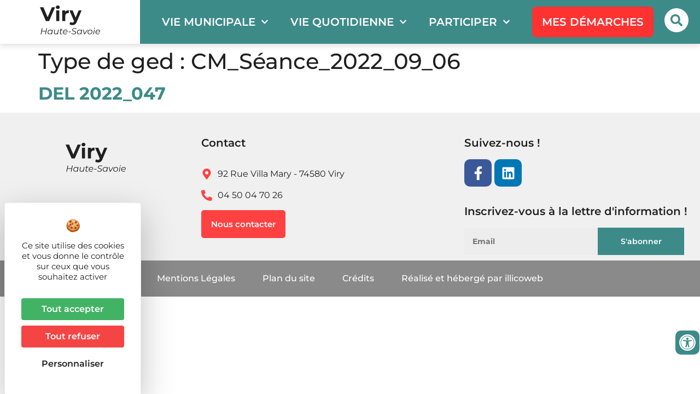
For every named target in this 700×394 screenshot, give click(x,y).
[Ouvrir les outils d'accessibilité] (687, 343)
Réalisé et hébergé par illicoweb (472, 278)
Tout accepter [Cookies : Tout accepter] (73, 309)
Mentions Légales (196, 278)
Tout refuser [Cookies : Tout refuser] (72, 336)
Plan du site (288, 278)
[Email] (543, 241)
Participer (469, 22)
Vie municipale (215, 22)
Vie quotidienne (348, 22)
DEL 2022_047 (102, 93)
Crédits (358, 278)
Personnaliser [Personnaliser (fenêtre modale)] (73, 363)
